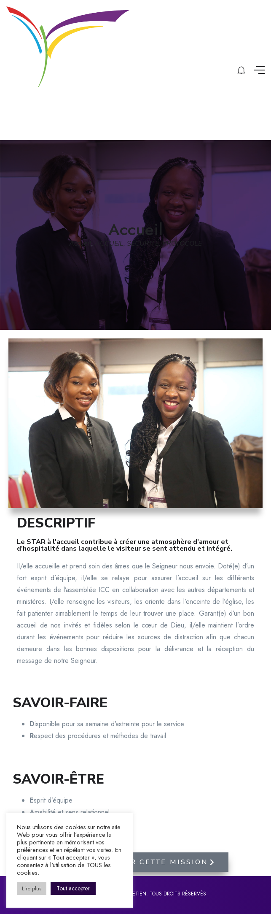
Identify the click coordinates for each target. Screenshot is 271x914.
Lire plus (31, 888)
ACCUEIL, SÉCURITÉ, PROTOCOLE (148, 243)
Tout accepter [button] (73, 888)
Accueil (80, 243)
